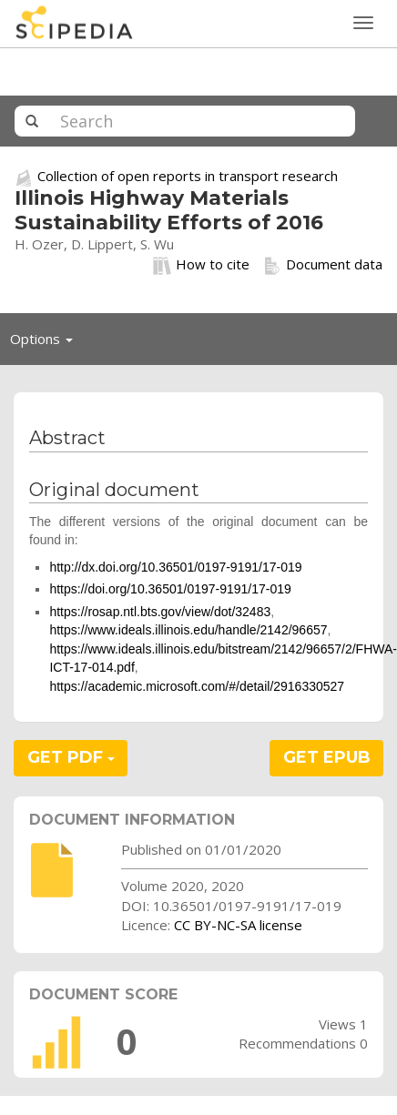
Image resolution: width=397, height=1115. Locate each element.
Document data (322, 265)
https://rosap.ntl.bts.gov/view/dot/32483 (159, 611)
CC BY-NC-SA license (238, 925)
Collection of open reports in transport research (187, 176)
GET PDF (71, 757)
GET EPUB (327, 757)
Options (46, 343)
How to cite (201, 265)
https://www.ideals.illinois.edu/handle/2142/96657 (188, 630)
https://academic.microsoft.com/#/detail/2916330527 (196, 686)
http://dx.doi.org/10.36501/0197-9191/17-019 (175, 567)
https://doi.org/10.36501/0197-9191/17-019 (169, 589)
